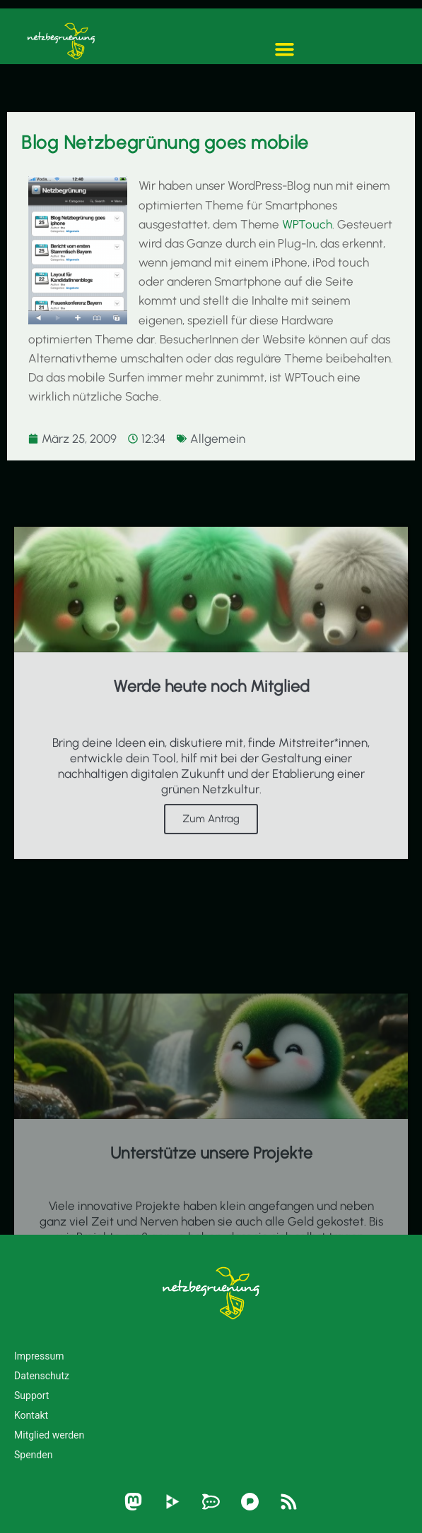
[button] (284, 49)
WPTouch (307, 224)
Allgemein (217, 439)
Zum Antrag (211, 841)
